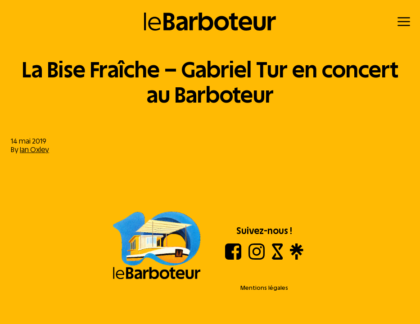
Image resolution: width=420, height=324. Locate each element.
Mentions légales (264, 287)
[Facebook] (233, 257)
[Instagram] (256, 257)
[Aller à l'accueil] (156, 246)
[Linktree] (296, 257)
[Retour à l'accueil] (210, 22)
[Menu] (403, 21)
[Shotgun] (277, 257)
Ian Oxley (34, 149)
